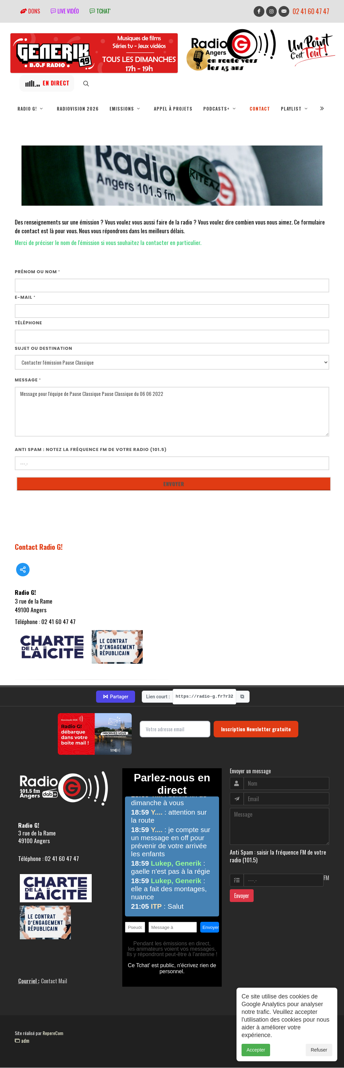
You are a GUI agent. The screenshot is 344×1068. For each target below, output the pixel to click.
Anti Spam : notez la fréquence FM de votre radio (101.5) (91, 450)
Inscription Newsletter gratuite (256, 729)
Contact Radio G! (39, 547)
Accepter (256, 1061)
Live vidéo (65, 11)
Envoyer (241, 896)
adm (22, 1040)
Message (28, 380)
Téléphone (28, 323)
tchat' (100, 11)
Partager (115, 697)
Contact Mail (54, 981)
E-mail (25, 297)
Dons (30, 11)
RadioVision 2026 (78, 108)
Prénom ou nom (37, 272)
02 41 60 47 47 (311, 11)
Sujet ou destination (43, 348)
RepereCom (53, 1033)
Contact (260, 108)
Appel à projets (173, 108)
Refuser (319, 1061)
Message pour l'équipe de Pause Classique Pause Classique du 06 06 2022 (172, 412)
